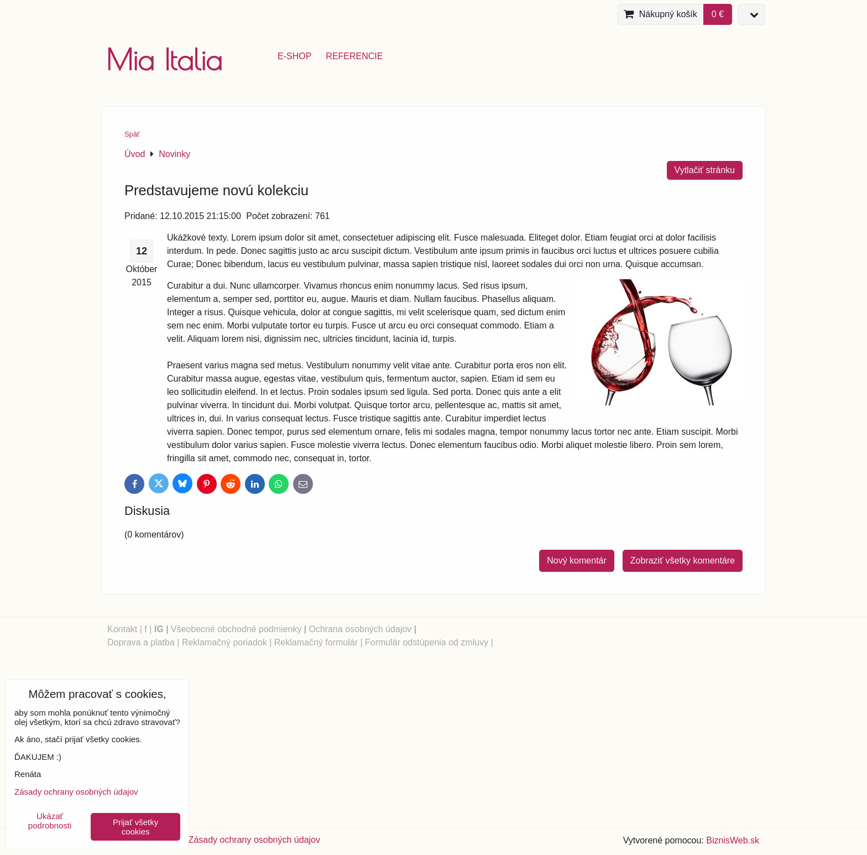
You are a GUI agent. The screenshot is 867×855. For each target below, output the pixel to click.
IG (159, 629)
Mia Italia (164, 59)
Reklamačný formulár (316, 642)
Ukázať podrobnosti (49, 821)
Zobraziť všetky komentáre (682, 560)
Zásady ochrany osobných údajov (254, 839)
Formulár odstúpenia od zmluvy (426, 642)
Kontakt (122, 629)
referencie (354, 56)
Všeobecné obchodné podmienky (236, 629)
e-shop (294, 56)
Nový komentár (577, 560)
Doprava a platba (141, 642)
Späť (132, 134)
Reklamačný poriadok (224, 642)
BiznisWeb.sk (732, 840)
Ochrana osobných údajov (360, 629)
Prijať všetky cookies (135, 826)
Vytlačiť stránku (705, 170)
